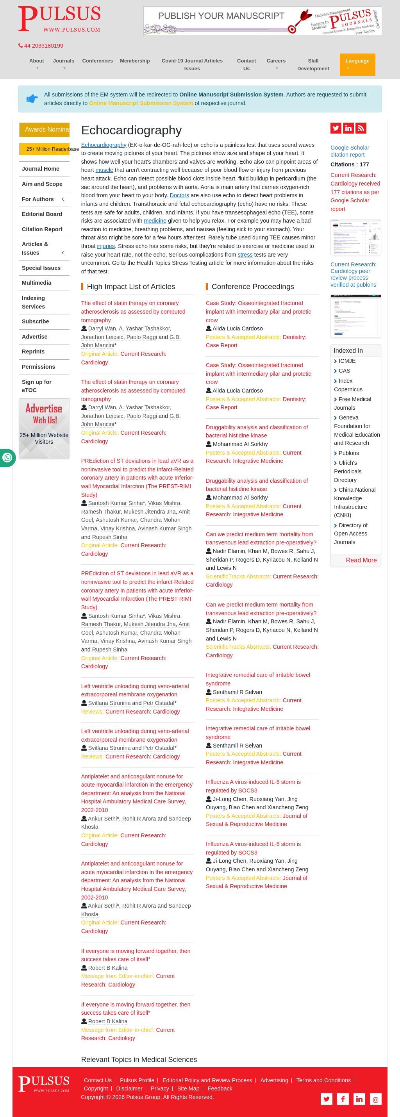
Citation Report (42, 229)
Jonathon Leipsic (102, 337)
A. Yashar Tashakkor (144, 328)
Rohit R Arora (139, 818)
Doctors (179, 195)
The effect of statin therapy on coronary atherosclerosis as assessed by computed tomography (133, 311)
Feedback (220, 1088)
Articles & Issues (44, 249)
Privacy (160, 1088)
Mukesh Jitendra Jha (150, 512)
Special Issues (41, 268)
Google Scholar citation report (349, 151)
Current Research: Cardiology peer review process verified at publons (353, 274)
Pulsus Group (143, 1097)
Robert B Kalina (108, 968)
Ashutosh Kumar (116, 520)
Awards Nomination (47, 129)
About (36, 61)
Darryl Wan (102, 328)
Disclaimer (129, 1088)
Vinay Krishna (117, 528)
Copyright (96, 1088)
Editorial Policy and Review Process (207, 1080)
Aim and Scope (42, 184)
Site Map (188, 1088)
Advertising (274, 1080)
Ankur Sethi (102, 818)
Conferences (97, 61)
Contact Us (246, 64)
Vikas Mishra (164, 503)
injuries (106, 246)
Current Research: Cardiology (142, 711)
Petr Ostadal (158, 703)
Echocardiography (104, 145)
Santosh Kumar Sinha (115, 503)
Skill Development (313, 64)
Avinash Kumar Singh (165, 528)
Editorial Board (42, 214)
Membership (135, 61)
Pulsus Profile (137, 1080)
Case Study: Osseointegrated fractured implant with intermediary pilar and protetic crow (258, 311)
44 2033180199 (40, 46)
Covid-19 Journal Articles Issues (192, 64)
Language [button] (358, 61)
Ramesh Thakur (101, 512)
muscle (104, 170)
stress (245, 255)
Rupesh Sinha (109, 537)
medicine (155, 221)
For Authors (44, 199)
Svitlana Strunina (109, 703)
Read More (361, 560)
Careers (276, 61)
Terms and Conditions (323, 1080)
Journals (63, 61)
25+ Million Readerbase (47, 149)
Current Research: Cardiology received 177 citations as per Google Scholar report (355, 192)
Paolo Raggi (142, 337)
